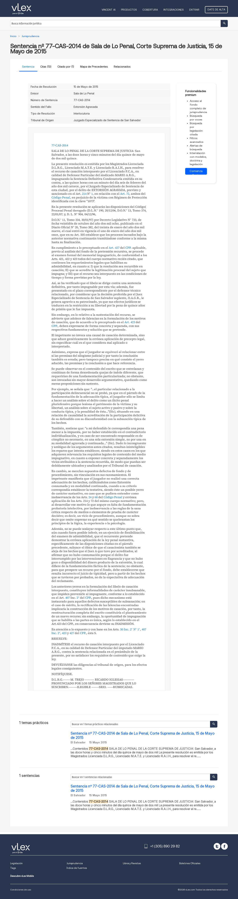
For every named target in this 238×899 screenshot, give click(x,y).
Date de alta (216, 9)
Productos (129, 9)
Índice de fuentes (77, 868)
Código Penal (61, 197)
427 (72, 633)
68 (96, 497)
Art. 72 (124, 194)
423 (64, 633)
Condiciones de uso (20, 889)
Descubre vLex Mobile (22, 876)
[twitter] (217, 846)
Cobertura (150, 9)
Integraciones (173, 9)
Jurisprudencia (75, 863)
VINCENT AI (108, 9)
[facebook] (224, 846)
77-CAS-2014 (60, 145)
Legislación (16, 863)
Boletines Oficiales (189, 863)
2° (78, 598)
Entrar (194, 9)
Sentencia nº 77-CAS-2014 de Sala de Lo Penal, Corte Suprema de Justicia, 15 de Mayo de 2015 (143, 735)
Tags (13, 868)
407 (67, 598)
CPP (128, 248)
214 (84, 194)
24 (90, 497)
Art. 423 (129, 322)
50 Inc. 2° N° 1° (130, 629)
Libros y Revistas (132, 863)
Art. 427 (114, 248)
